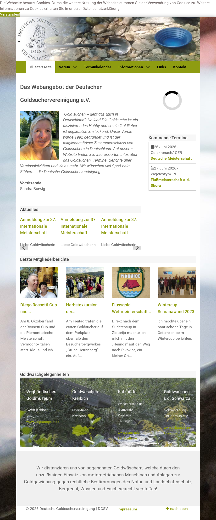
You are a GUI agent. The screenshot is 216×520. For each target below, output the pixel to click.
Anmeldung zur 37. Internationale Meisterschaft (38, 226)
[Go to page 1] (80, 247)
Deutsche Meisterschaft (171, 158)
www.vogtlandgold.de (42, 422)
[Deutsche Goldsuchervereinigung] (108, 39)
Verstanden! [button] (10, 14)
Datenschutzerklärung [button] (101, 8)
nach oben (177, 508)
